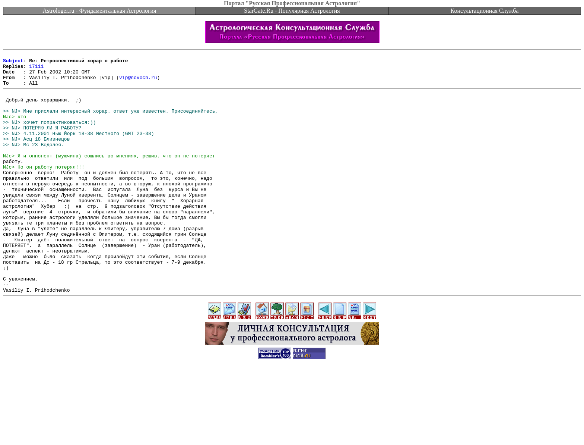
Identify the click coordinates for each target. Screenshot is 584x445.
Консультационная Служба (485, 10)
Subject (13, 62)
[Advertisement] (292, 428)
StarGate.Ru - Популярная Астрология (292, 10)
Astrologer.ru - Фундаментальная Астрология (99, 10)
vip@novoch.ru (138, 82)
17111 (36, 69)
